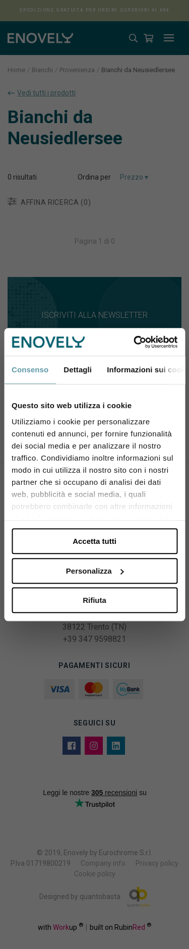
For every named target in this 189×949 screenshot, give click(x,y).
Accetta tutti (94, 541)
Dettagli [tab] (78, 369)
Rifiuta (94, 600)
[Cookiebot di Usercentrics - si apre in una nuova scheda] (134, 342)
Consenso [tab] (30, 369)
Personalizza (95, 571)
